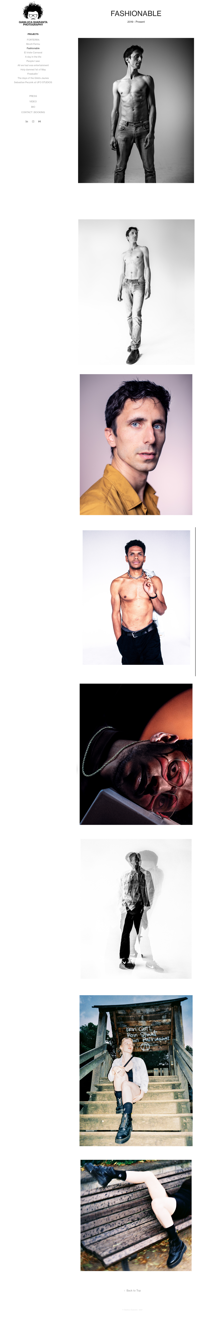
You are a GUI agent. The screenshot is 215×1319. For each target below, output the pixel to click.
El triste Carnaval (33, 52)
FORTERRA (33, 39)
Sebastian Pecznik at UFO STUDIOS (33, 82)
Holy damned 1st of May (33, 69)
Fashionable (33, 48)
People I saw (33, 61)
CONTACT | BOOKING (33, 112)
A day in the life (33, 56)
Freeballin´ (33, 73)
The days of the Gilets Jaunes (33, 78)
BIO (33, 106)
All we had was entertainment (33, 65)
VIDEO (33, 101)
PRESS (33, 96)
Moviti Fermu (33, 44)
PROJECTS (33, 34)
